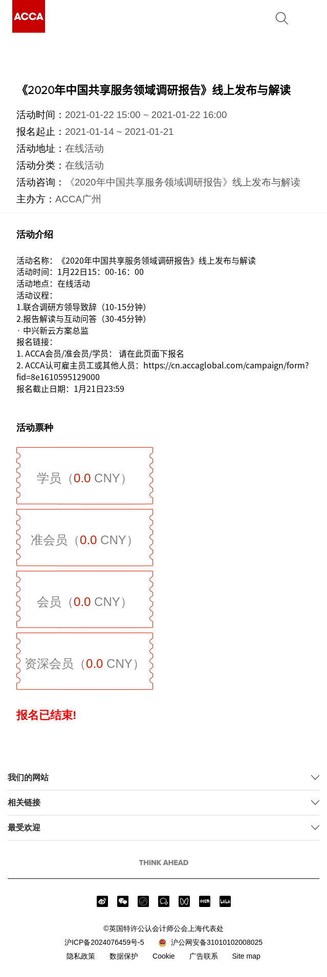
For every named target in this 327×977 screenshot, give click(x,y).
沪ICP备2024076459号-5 (104, 942)
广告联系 (203, 956)
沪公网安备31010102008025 (210, 942)
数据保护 (124, 956)
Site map (246, 956)
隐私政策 (81, 956)
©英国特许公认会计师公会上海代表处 (163, 928)
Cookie (163, 956)
